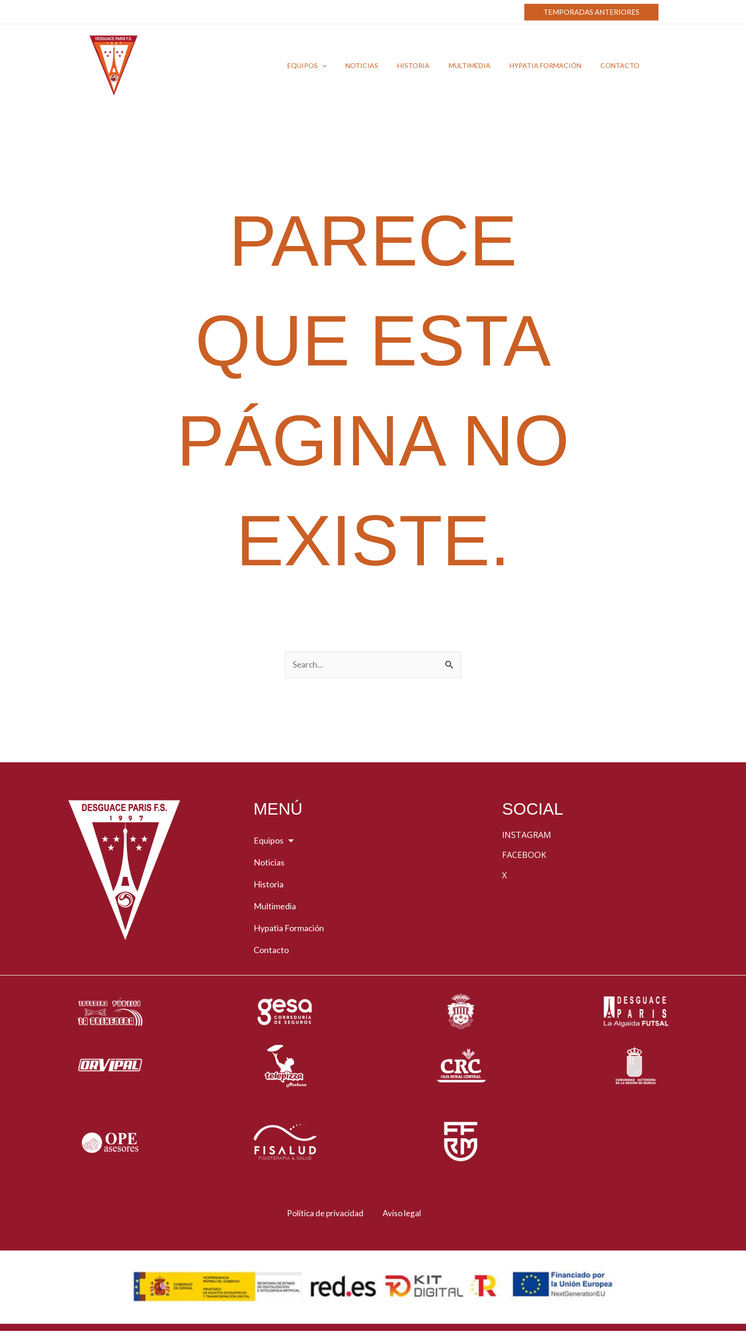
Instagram (526, 836)
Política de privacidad (319, 1214)
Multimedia (275, 907)
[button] (591, 12)
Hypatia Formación (289, 929)
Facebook (524, 856)
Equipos (274, 842)
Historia (269, 885)
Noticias (269, 863)
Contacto (271, 951)
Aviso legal (405, 1214)
